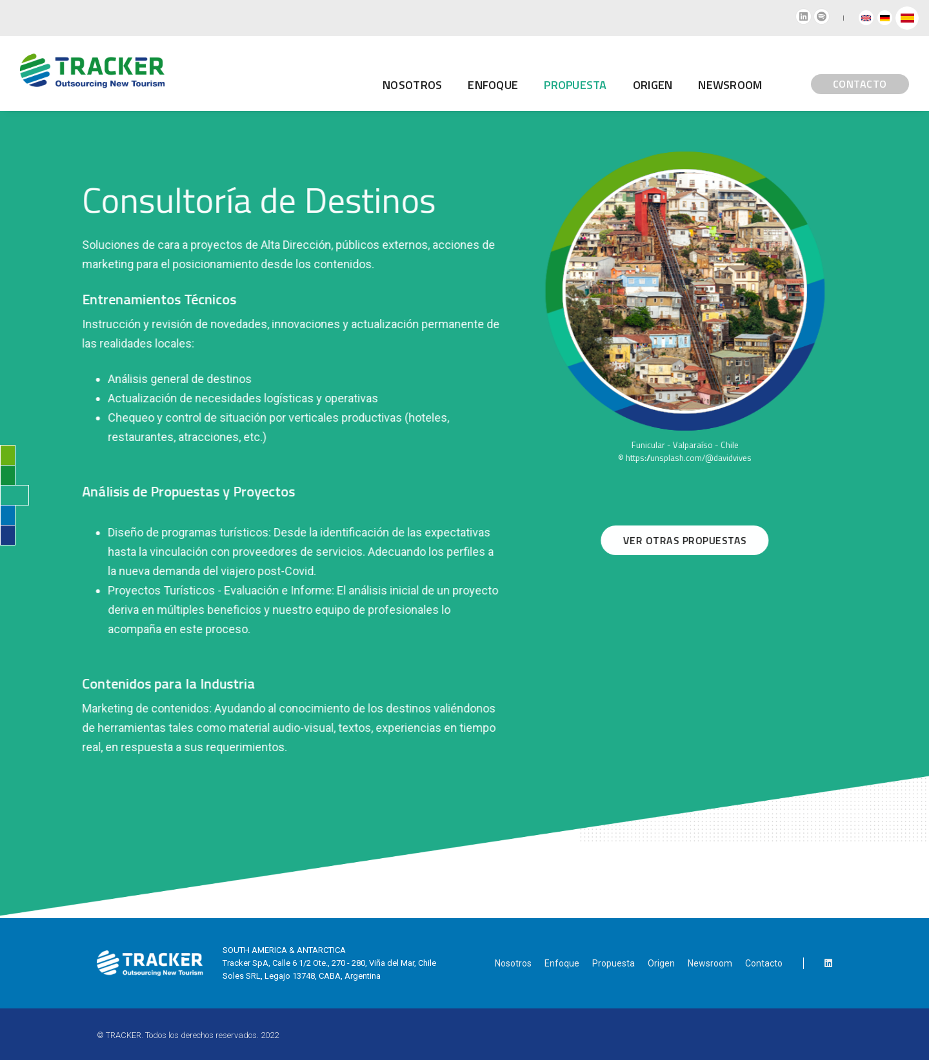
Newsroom (662, 74)
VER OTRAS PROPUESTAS (697, 540)
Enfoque (424, 74)
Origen (584, 74)
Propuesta (613, 963)
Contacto (764, 963)
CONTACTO (791, 74)
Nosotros (344, 74)
